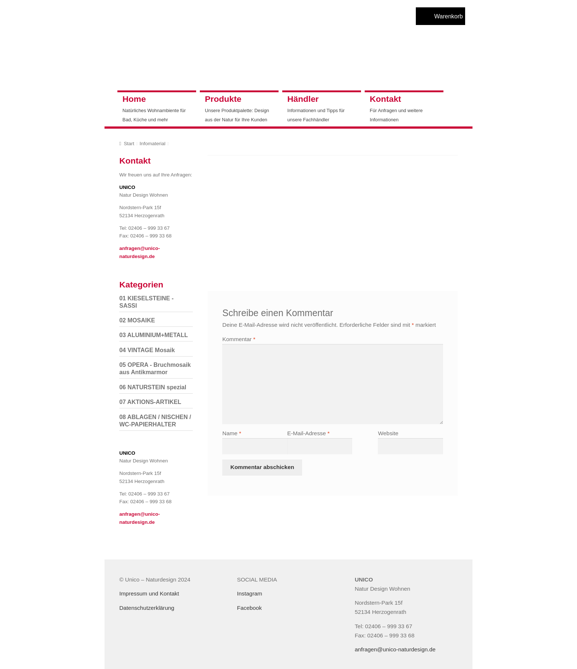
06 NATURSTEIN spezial (152, 387)
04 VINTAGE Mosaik (147, 350)
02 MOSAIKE (137, 320)
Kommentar (238, 339)
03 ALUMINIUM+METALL (153, 335)
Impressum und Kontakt (149, 593)
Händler (303, 99)
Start (129, 143)
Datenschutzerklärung (146, 608)
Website (388, 433)
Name (231, 433)
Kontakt (385, 99)
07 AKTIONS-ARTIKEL (150, 402)
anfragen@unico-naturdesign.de (395, 649)
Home (134, 99)
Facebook (249, 608)
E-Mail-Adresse (308, 433)
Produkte (223, 99)
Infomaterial (152, 143)
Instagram (249, 593)
